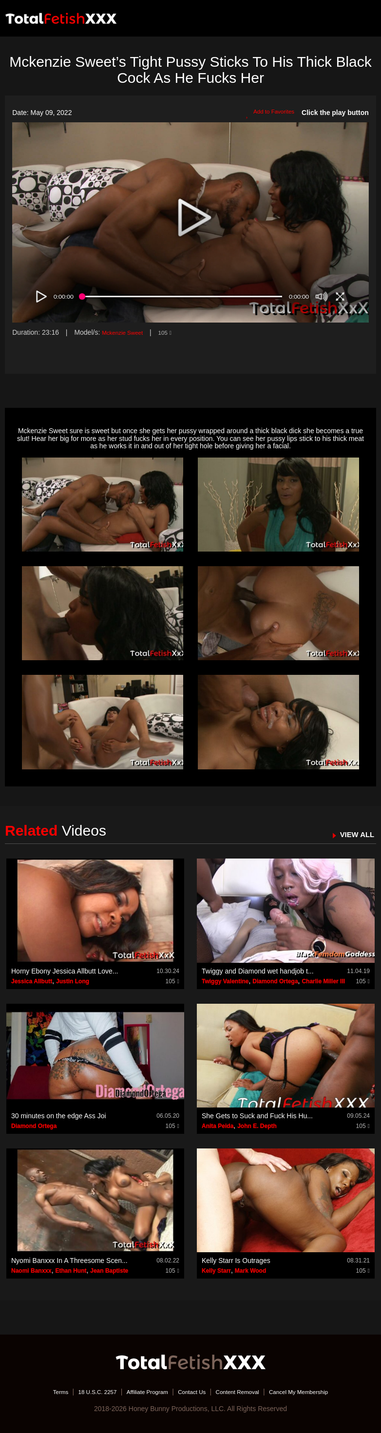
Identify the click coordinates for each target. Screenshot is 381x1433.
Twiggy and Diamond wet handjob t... (258, 971)
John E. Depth (257, 1126)
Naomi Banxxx (31, 1270)
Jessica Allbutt (31, 981)
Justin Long (72, 981)
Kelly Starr (216, 1270)
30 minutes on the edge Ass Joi (58, 1116)
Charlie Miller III (323, 981)
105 (175, 332)
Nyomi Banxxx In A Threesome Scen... (69, 1260)
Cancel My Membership (317, 1391)
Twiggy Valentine (225, 981)
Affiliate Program (139, 1391)
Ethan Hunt (70, 1270)
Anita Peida (217, 1126)
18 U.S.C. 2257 (80, 1391)
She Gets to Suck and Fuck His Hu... (257, 1116)
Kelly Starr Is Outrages (236, 1260)
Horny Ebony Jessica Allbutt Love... (64, 971)
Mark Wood (250, 1270)
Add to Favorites (265, 113)
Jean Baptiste (109, 1270)
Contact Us (191, 1391)
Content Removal (245, 1391)
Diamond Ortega (275, 981)
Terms (37, 1391)
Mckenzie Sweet (127, 332)
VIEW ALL (353, 834)
